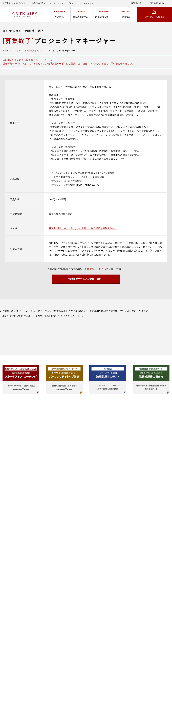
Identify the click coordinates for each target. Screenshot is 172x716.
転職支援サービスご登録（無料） (86, 279)
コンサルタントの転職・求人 (25, 50)
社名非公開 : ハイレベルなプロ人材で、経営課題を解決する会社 (83, 228)
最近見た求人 (137, 3)
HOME (6, 50)
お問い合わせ (160, 3)
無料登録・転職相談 (154, 17)
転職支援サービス (94, 269)
